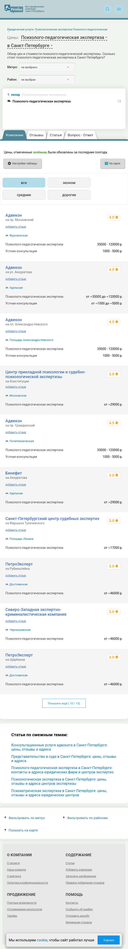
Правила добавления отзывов (85, 882)
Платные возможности (22, 902)
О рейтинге (14, 876)
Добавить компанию (79, 869)
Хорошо (108, 940)
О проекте (13, 863)
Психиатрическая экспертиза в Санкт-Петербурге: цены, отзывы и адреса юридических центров (59, 793)
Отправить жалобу (77, 915)
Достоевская (18, 584)
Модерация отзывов (79, 922)
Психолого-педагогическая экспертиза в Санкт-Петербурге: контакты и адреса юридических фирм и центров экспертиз (62, 770)
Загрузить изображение (81, 876)
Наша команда (16, 869)
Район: (12, 79)
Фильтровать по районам (85, 818)
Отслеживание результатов (24, 909)
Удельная (16, 287)
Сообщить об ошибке (79, 909)
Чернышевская (20, 629)
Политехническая (21, 441)
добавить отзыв (15, 226)
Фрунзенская (18, 235)
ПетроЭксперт (19, 564)
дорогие (69, 195)
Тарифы (12, 915)
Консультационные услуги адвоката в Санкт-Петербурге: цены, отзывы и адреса (59, 747)
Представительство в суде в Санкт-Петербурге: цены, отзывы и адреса (63, 758)
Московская (17, 395)
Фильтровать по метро (25, 818)
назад (38, 94)
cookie (42, 940)
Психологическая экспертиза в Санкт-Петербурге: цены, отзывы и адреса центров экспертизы (59, 781)
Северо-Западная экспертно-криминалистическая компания (35, 612)
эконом (69, 183)
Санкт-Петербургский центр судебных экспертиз (52, 518)
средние (24, 195)
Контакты (72, 902)
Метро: (12, 67)
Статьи (70, 863)
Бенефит (13, 473)
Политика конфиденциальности (27, 882)
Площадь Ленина (21, 538)
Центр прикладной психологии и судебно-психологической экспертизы (45, 374)
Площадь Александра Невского (31, 340)
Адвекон (13, 215)
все (24, 183)
